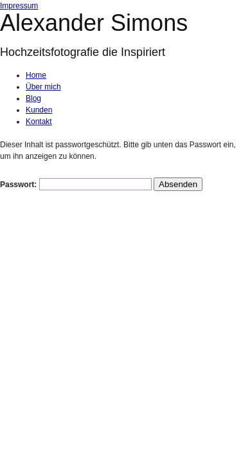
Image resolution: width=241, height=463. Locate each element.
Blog (33, 98)
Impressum (19, 5)
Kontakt (39, 121)
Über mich (43, 86)
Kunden (39, 109)
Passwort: (76, 184)
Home (36, 75)
